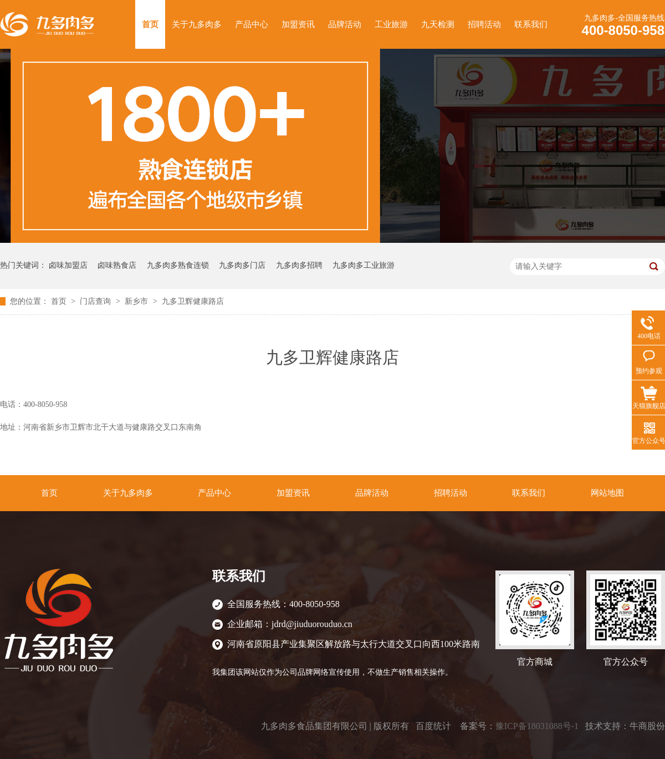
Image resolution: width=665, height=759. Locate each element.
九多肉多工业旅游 (363, 265)
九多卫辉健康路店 (193, 301)
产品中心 (251, 24)
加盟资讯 (298, 24)
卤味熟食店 (117, 265)
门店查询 (96, 301)
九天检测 (437, 24)
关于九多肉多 (197, 24)
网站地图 (607, 492)
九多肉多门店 (242, 265)
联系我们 (531, 24)
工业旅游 (391, 24)
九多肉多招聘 (299, 265)
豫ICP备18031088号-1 (537, 726)
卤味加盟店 (68, 265)
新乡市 (137, 301)
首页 (150, 24)
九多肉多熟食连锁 (178, 265)
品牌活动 (344, 24)
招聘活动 (484, 24)
